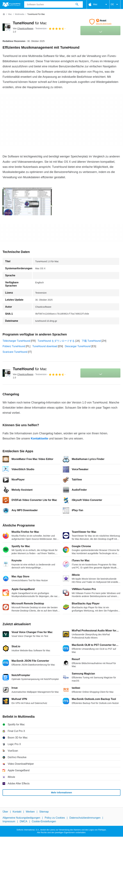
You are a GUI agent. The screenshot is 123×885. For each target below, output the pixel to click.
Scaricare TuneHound (15, 352)
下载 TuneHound (91, 340)
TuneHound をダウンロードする (56, 340)
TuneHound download (44, 346)
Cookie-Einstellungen (44, 821)
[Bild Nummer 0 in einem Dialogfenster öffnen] (27, 201)
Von (23, 28)
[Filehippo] (11, 4)
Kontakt (17, 811)
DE (115, 4)
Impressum (9, 821)
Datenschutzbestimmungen (84, 818)
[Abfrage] (53, 4)
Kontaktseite (39, 438)
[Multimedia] (19, 14)
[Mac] (10, 14)
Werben (30, 811)
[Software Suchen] (77, 4)
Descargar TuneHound (78, 346)
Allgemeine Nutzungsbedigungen (21, 818)
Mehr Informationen (61, 792)
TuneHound (30, 23)
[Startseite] (4, 14)
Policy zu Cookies (55, 818)
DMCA (23, 821)
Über (5, 811)
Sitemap (44, 811)
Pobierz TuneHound (14, 346)
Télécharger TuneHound (16, 340)
